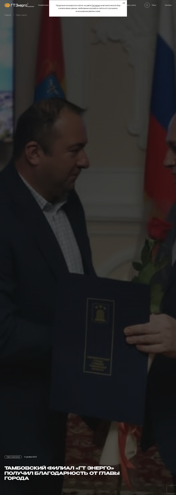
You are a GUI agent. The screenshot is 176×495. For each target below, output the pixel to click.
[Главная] (15, 5)
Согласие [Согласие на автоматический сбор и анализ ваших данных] (96, 5)
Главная (7, 15)
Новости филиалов (13, 457)
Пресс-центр (21, 15)
